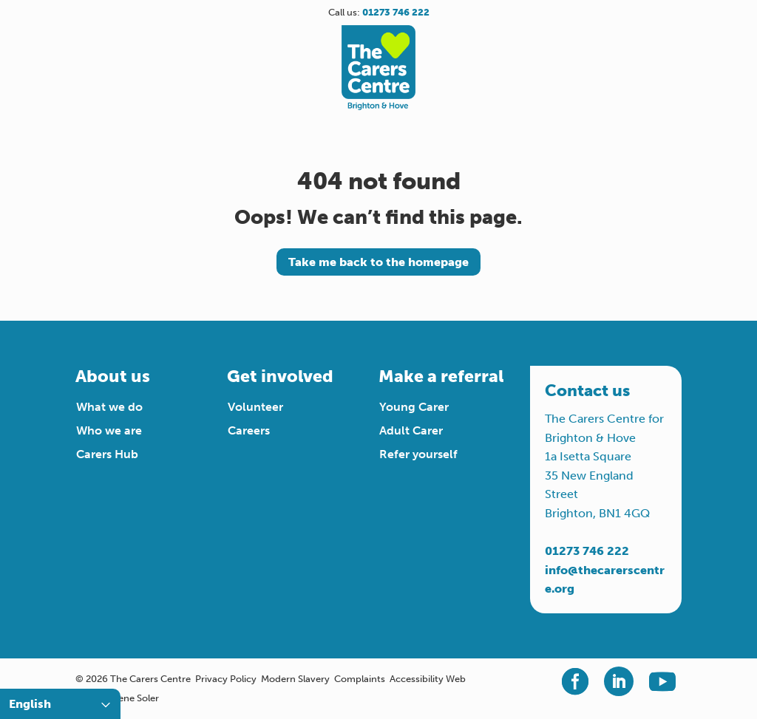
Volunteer (255, 407)
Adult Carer (411, 430)
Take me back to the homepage (378, 262)
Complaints (359, 678)
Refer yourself (418, 454)
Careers (249, 430)
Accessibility (417, 678)
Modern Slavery (295, 678)
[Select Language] (60, 704)
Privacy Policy (226, 678)
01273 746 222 (587, 551)
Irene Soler (135, 697)
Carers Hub (107, 454)
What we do (109, 407)
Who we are (109, 430)
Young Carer (414, 407)
